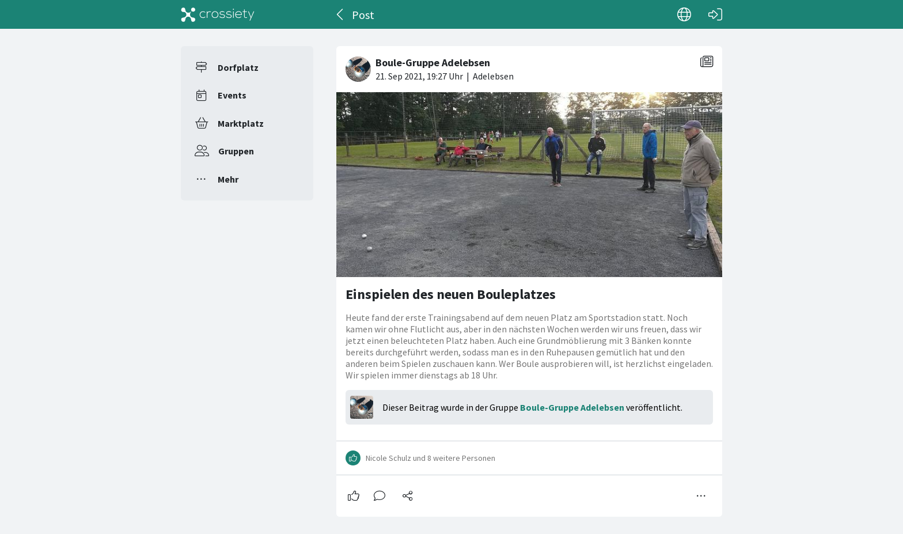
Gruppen (236, 151)
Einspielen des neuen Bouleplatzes (451, 294)
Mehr (228, 179)
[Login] (715, 14)
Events (232, 95)
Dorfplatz (238, 67)
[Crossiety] (217, 14)
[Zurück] (340, 14)
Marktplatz (241, 123)
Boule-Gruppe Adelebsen (572, 407)
